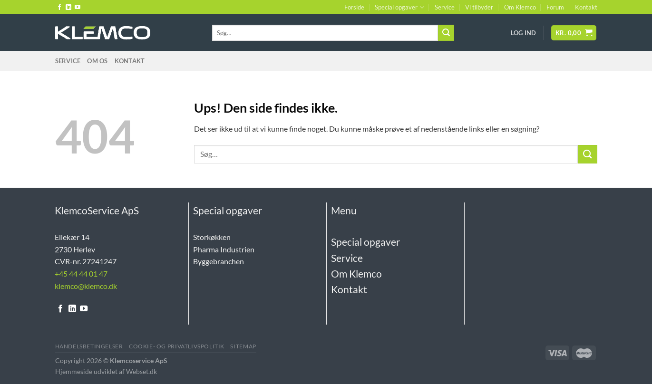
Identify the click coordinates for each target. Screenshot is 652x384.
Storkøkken (212, 236)
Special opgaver (399, 7)
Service (445, 7)
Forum (555, 7)
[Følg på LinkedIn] (68, 7)
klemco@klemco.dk (86, 285)
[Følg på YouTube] (77, 7)
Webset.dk (141, 371)
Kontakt (586, 7)
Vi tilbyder (479, 7)
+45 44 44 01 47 (81, 273)
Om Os (97, 61)
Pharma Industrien (223, 249)
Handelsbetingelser (89, 346)
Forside (354, 7)
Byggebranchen (218, 261)
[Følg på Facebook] (59, 7)
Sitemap (243, 346)
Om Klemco (520, 7)
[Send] (446, 33)
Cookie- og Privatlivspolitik (176, 346)
